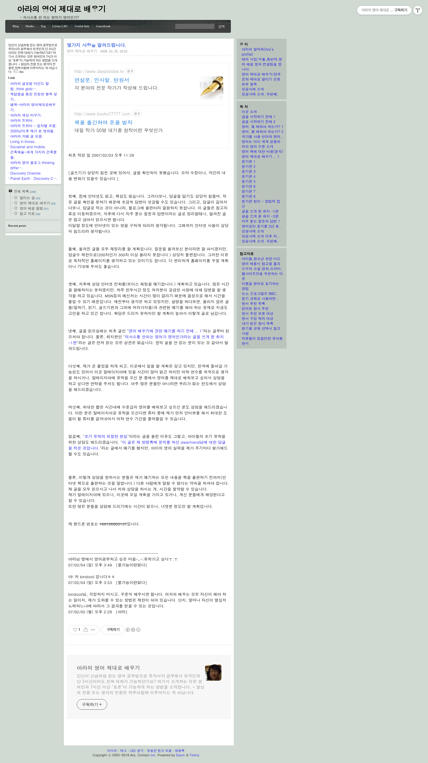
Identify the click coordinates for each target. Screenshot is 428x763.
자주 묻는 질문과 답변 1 (261, 221)
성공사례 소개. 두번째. (260, 93)
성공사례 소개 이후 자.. (260, 235)
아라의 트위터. (22, 120)
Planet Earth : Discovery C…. (34, 178)
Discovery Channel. (26, 172)
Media (29, 26)
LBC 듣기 (137, 750)
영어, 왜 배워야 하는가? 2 (263, 131)
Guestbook (103, 26)
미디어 (112, 750)
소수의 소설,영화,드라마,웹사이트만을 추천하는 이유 (262, 273)
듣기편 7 (248, 191)
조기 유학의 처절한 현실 (105, 436)
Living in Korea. (22, 141)
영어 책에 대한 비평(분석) (262, 151)
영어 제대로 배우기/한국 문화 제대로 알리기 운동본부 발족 (261, 78)
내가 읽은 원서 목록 (257, 323)
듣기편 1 (248, 161)
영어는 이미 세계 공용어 (261, 141)
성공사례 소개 (253, 88)
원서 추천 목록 (253, 303)
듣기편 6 (248, 186)
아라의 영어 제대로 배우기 (61, 8)
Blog (16, 26)
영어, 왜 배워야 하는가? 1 (263, 126)
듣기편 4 (248, 176)
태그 (123, 750)
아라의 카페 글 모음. (26, 136)
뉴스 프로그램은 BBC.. (260, 293)
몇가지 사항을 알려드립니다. (96, 45)
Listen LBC (60, 26)
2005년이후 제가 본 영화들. (32, 130)
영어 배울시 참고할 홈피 (261, 263)
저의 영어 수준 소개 (257, 146)
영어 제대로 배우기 (82, 50)
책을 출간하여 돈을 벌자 (103, 122)
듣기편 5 (248, 181)
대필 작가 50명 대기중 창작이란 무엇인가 (118, 130)
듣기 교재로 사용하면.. (260, 298)
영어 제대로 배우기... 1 (260, 156)
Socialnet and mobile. (28, 146)
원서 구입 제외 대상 (257, 318)
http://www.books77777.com (102, 113)
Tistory (194, 755)
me (152, 755)
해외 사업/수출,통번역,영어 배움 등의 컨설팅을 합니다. (262, 64)
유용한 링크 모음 (159, 750)
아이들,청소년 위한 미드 (261, 258)
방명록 (180, 750)
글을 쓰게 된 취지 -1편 (260, 211)
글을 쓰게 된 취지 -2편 (260, 216)
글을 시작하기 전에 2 (258, 121)
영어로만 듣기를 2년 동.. (262, 225)
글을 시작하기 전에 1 (258, 116)
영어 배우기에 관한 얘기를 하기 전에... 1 (165, 331)
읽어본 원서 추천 (255, 308)
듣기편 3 (248, 171)
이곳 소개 (249, 111)
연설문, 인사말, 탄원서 (101, 79)
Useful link (82, 26)
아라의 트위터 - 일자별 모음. (33, 125)
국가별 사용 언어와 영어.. (262, 136)
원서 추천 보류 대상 (257, 313)
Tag (43, 26)
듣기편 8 (248, 196)
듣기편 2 (248, 166)
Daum (180, 755)
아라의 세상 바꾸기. (26, 114)
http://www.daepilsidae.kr (99, 71)
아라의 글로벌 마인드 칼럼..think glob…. (29, 86)
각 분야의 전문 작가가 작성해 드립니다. (116, 87)
